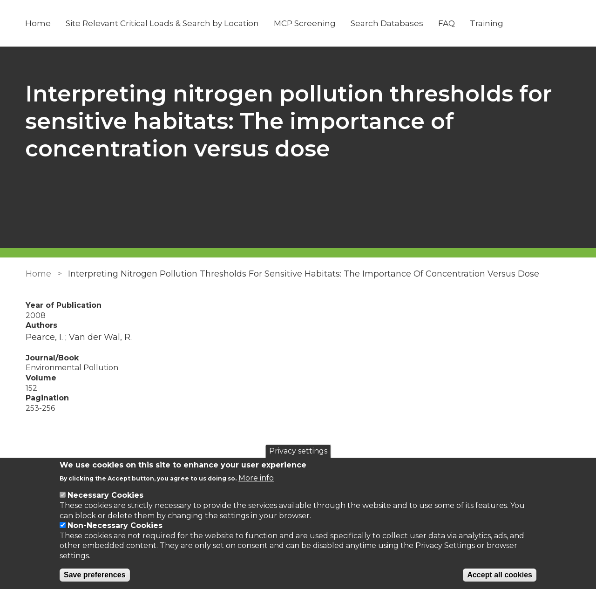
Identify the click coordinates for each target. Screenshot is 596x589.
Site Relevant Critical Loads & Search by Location (162, 23)
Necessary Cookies (105, 495)
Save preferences (95, 575)
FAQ (447, 23)
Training (487, 23)
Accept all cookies (499, 575)
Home (38, 23)
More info (256, 478)
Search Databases (387, 23)
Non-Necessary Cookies (115, 525)
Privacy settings (298, 451)
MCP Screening (305, 23)
